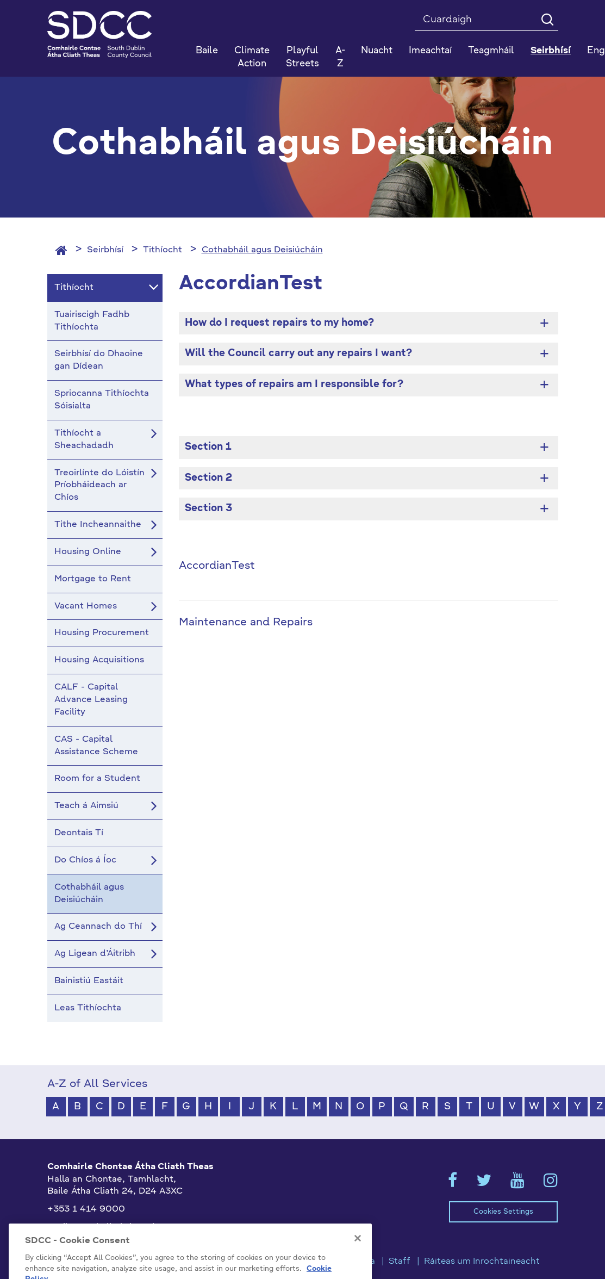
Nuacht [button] (376, 50)
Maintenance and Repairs (246, 622)
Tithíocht (162, 250)
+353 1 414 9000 (86, 1209)
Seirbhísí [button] (551, 50)
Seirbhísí (105, 250)
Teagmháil (491, 50)
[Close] (357, 1256)
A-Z (340, 57)
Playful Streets (302, 57)
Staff (399, 1261)
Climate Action (252, 57)
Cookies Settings (503, 1211)
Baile (207, 50)
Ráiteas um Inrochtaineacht (482, 1261)
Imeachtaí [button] (430, 50)
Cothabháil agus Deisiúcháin (262, 250)
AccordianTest (217, 566)
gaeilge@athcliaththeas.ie (103, 1227)
